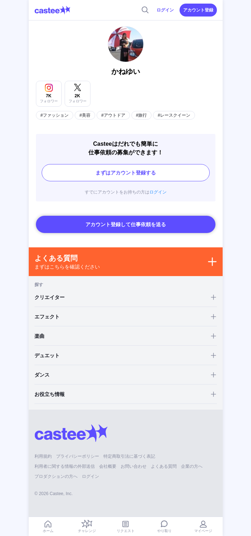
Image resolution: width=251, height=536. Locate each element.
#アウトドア (113, 115)
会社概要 (107, 466)
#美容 (84, 115)
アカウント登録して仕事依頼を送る (125, 224)
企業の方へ (192, 466)
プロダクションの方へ (56, 476)
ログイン (165, 10)
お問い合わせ (134, 466)
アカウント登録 (198, 10)
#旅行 (141, 115)
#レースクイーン (174, 115)
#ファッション (55, 115)
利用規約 (43, 456)
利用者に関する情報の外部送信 (64, 466)
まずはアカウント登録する (126, 173)
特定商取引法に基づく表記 (129, 456)
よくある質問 (164, 466)
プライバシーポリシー (77, 456)
